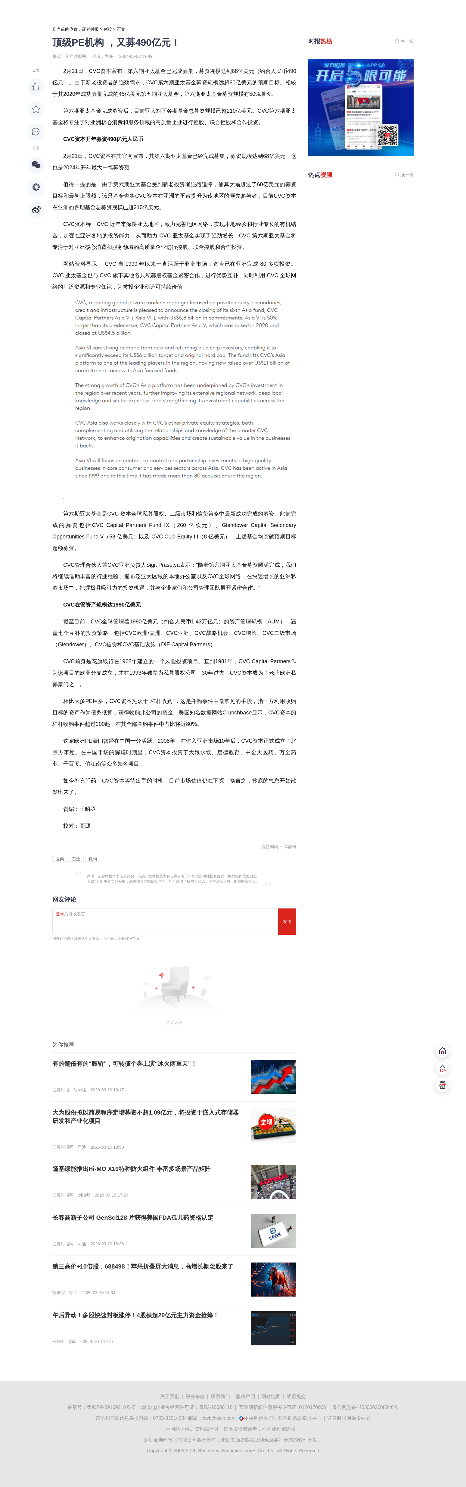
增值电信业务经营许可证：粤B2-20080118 (187, 1407)
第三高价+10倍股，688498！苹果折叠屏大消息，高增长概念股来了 (142, 1266)
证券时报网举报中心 (349, 1418)
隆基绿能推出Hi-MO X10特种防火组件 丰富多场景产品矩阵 (131, 1168)
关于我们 (169, 1396)
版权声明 (245, 1396)
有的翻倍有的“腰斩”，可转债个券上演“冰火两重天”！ (124, 1063)
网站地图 (271, 1396)
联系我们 (220, 1396)
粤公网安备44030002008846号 (365, 1407)
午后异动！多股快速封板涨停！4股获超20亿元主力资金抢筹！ (135, 1315)
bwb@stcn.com (219, 1418)
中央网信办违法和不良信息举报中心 (282, 1418)
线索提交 (296, 1396)
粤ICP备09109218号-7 (111, 1407)
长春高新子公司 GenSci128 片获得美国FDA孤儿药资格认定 (132, 1217)
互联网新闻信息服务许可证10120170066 (282, 1407)
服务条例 (195, 1396)
